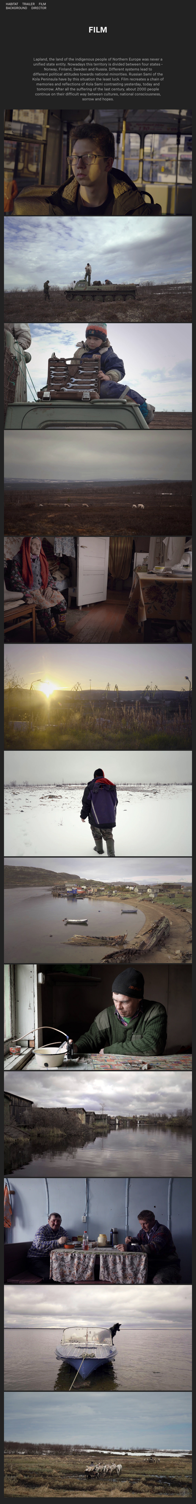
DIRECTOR (38, 7)
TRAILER (28, 3)
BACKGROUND (16, 7)
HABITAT (12, 3)
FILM (42, 3)
